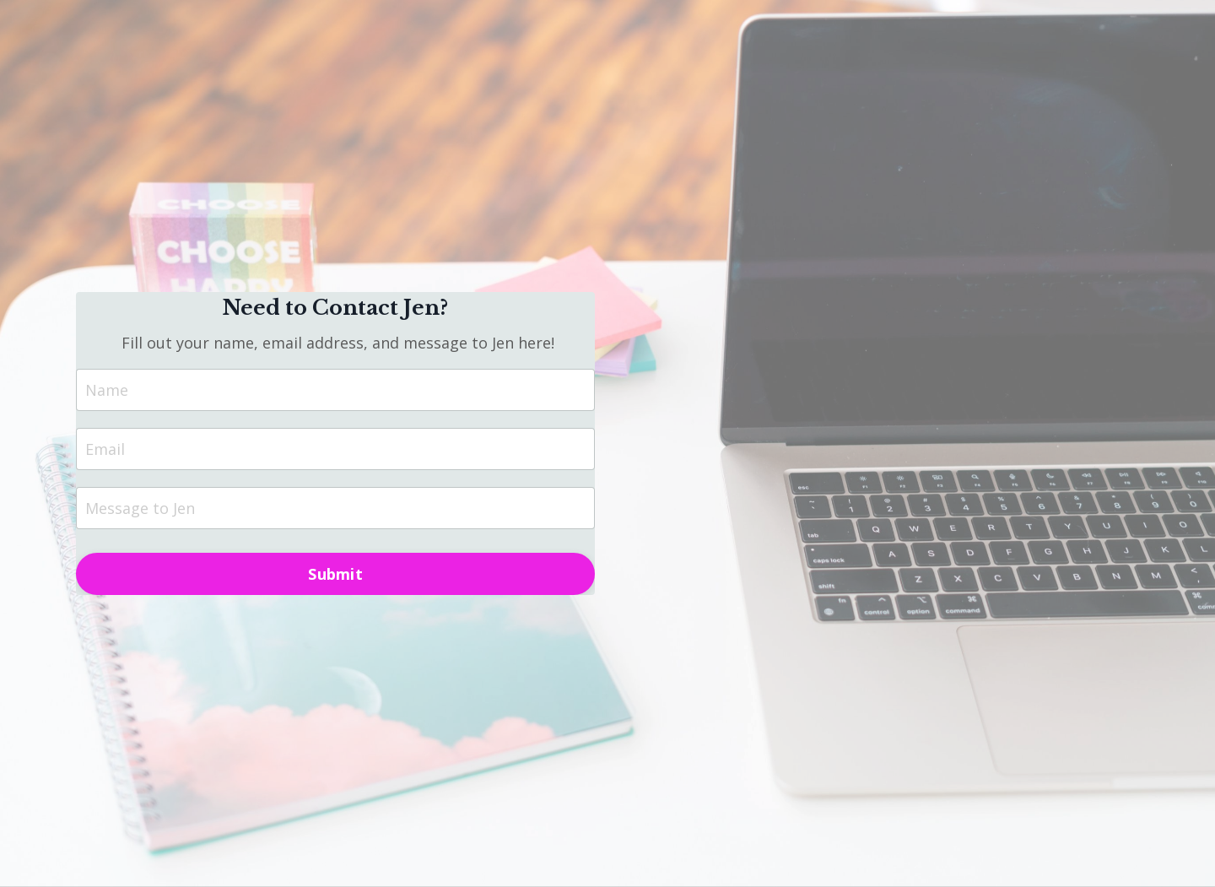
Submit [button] (335, 574)
